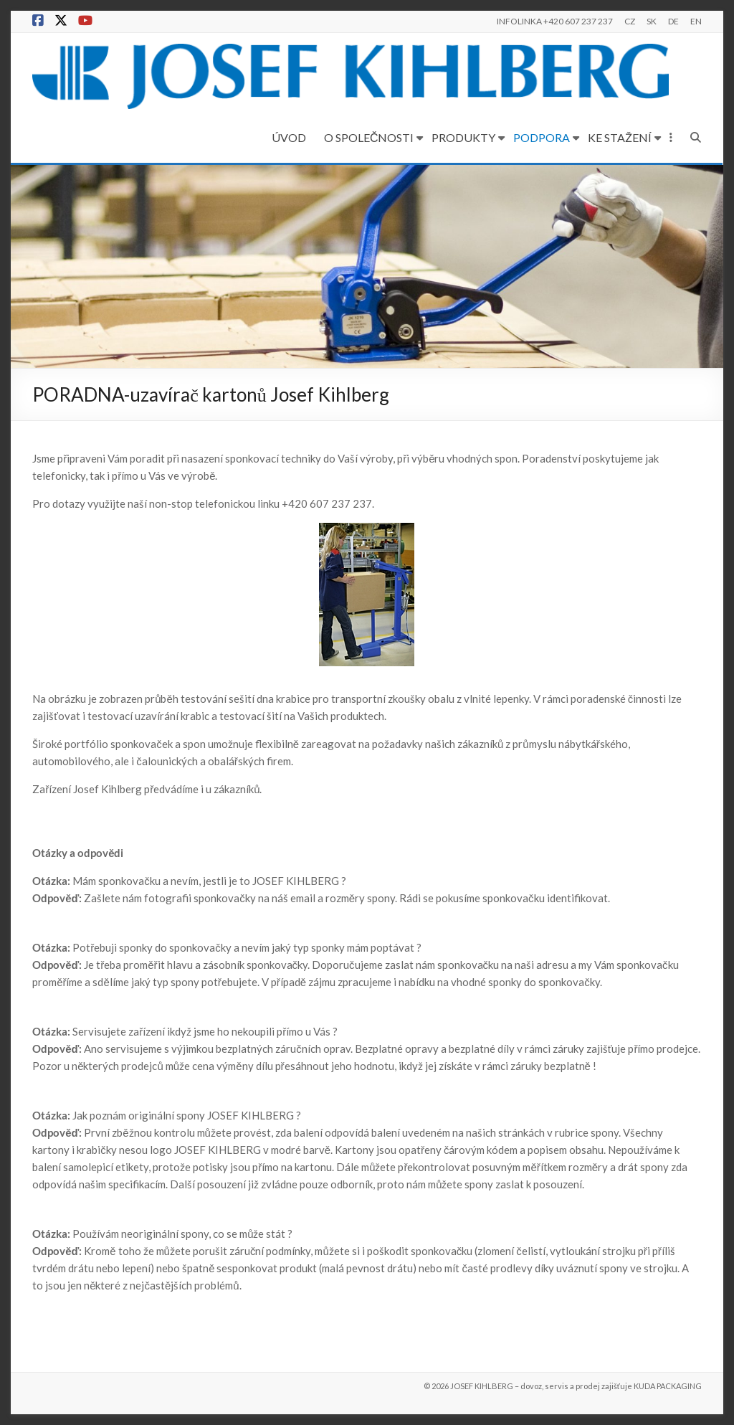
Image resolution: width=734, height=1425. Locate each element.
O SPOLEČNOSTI (369, 137)
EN (696, 21)
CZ (629, 21)
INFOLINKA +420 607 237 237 (555, 21)
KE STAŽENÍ (620, 137)
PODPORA (542, 137)
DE (673, 21)
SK (652, 21)
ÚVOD (289, 137)
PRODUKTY (464, 137)
